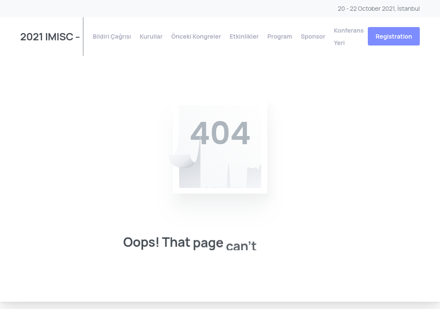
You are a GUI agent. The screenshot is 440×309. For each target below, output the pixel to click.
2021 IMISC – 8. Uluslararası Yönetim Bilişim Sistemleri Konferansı (48, 36)
